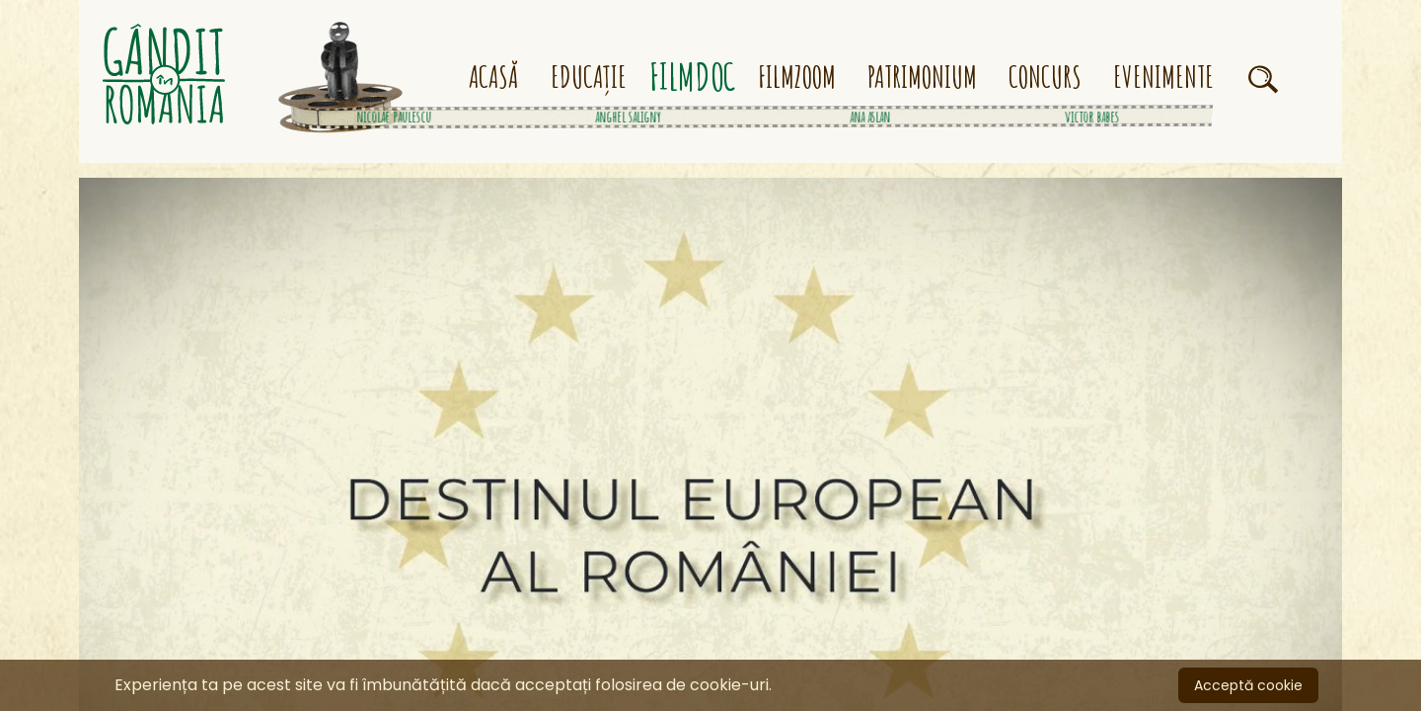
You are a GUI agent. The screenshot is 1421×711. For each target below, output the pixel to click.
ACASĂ (494, 77)
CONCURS (1045, 77)
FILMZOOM (797, 77)
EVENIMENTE (1163, 77)
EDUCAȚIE (589, 77)
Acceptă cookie (1248, 685)
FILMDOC (692, 77)
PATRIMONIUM (922, 77)
